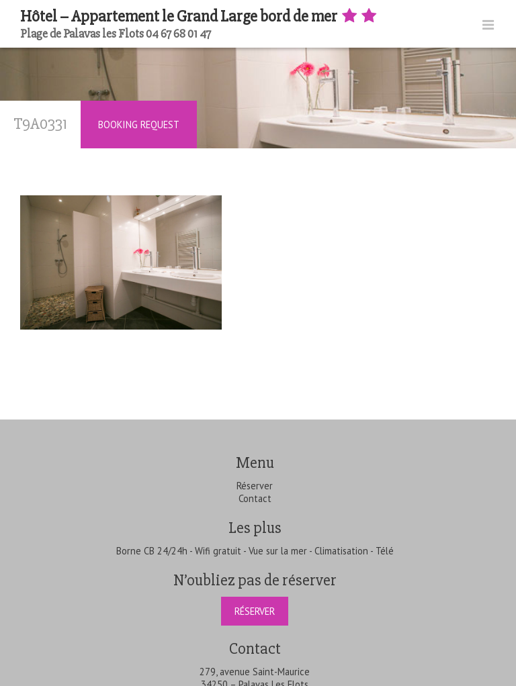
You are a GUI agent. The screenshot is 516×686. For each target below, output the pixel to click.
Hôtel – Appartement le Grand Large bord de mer (199, 16)
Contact (255, 498)
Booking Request (138, 124)
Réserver (254, 485)
